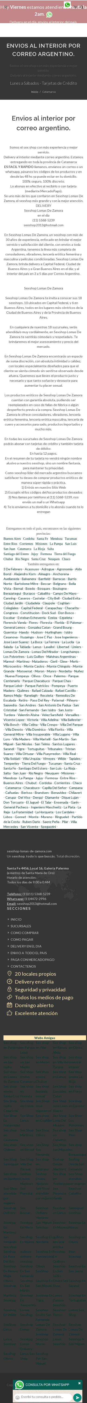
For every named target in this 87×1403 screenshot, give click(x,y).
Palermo (60, 676)
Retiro (23, 700)
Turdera (9, 715)
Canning (9, 598)
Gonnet (20, 817)
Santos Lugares (63, 744)
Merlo (74, 661)
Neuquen (54, 559)
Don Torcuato (13, 802)
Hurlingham (53, 632)
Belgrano (59, 584)
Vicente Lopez (13, 720)
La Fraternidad (22, 812)
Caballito (44, 593)
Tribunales (54, 749)
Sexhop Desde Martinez (59, 1164)
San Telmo (42, 744)
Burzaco (29, 593)
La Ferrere (52, 642)
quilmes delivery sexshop (26, 1256)
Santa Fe (42, 538)
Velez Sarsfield (52, 715)
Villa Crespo (49, 724)
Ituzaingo (27, 637)
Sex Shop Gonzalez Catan (59, 1091)
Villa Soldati (11, 758)
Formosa (46, 554)
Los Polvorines (14, 656)
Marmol (8, 661)
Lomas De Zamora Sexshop (43, 1329)
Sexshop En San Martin (26, 1285)
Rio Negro (22, 559)
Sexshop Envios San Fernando (43, 1315)
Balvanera (29, 579)
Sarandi (8, 749)
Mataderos (40, 661)
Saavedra (10, 705)
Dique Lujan (70, 797)
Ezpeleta (66, 618)
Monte (34, 817)
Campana (76, 788)
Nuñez (79, 671)
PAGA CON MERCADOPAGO (33, 960)
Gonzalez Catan (39, 627)
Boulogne (60, 588)
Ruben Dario (31, 822)
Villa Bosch (11, 724)
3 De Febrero (12, 569)
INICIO (16, 919)
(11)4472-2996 (35, 899)
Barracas (59, 579)
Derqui (38, 797)
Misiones (41, 544)
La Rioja (39, 549)
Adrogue (48, 569)
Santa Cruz (38, 559)
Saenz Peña (51, 822)
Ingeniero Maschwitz (46, 807)
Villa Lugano (61, 734)
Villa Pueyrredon (48, 754)
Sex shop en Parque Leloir (27, 1047)
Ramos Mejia (12, 695)
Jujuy (34, 554)
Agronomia (65, 569)
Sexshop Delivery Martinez (42, 1213)
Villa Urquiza (31, 758)
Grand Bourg (62, 627)
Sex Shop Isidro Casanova (10, 1106)
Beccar (46, 584)
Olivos (36, 676)
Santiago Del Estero (33, 768)
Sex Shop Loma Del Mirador (59, 1120)
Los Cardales (65, 812)
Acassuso (32, 569)
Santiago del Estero (16, 554)
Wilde (62, 758)
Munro (51, 671)
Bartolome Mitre (26, 584)
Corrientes (26, 544)
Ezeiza (52, 618)
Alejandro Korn (25, 574)
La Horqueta (44, 812)
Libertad (63, 647)
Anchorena (61, 574)
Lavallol (49, 647)
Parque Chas (61, 681)
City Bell (54, 598)
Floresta (46, 622)
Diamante (52, 797)
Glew (64, 661)
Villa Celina (30, 724)
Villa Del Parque (71, 724)
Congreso (10, 613)
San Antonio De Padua (55, 705)
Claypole (48, 603)
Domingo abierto (30, 1005)
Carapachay (53, 608)
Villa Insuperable (38, 734)
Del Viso (24, 797)
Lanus (37, 647)
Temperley (11, 763)
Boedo (30, 588)
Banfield (44, 579)
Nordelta (65, 671)
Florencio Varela (14, 622)
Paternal (58, 700)
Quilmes (23, 690)
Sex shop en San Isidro (10, 1062)
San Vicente (29, 827)
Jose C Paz (44, 637)
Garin (75, 802)
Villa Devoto (14, 729)
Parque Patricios (37, 686)
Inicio (34, 91)
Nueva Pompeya (17, 676)
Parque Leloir (13, 686)
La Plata (69, 807)
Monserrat (24, 671)
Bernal (18, 588)
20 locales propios (31, 974)
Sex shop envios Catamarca (28, 1076)
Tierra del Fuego (65, 554)
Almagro (44, 574)
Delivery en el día (30, 981)
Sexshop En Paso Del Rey (9, 1256)
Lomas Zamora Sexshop (59, 1300)
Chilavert (75, 793)
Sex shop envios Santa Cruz (11, 1091)
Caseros (24, 598)
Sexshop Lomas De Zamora (60, 1329)
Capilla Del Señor (54, 788)
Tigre (21, 749)
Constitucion (29, 613)
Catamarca (24, 549)
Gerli (53, 661)
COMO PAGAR (22, 939)
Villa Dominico (36, 729)
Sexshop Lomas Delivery (26, 1344)
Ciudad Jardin (13, 603)
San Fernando (29, 710)
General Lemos (14, 627)
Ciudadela (33, 603)
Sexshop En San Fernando (27, 1271)
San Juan (9, 549)
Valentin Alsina (28, 715)
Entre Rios (10, 544)
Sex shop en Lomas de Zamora (11, 1076)
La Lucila (68, 642)
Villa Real (69, 754)
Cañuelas (12, 793)
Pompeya (58, 686)
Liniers (76, 647)
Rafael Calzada (42, 690)
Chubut (8, 559)
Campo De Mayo (65, 593)
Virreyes (49, 758)
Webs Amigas (44, 1038)
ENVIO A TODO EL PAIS (29, 953)
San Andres (27, 705)
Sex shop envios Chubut (42, 1076)
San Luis (71, 544)
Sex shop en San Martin (26, 1062)
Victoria (32, 720)
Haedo (24, 632)
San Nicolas (24, 744)
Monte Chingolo (58, 666)
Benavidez (58, 793)
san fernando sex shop (10, 1242)
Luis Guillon (35, 656)
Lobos (7, 817)
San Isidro (49, 710)
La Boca (36, 642)
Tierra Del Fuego (34, 763)
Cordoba (28, 538)
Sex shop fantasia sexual (42, 1091)
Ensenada (61, 802)
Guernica (10, 632)
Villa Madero (21, 739)
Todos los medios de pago (40, 997)
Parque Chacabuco (36, 681)
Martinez (23, 661)
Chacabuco (31, 788)
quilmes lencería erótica (58, 1242)
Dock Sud (49, 613)
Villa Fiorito (56, 729)
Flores (33, 622)
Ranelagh (31, 695)
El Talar (46, 802)
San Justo (65, 710)
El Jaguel (32, 802)
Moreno (46, 817)
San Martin (61, 739)
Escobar (9, 618)
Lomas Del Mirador (45, 652)
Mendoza (56, 538)
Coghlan (64, 603)
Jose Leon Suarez (16, 642)
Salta (50, 549)
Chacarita (72, 608)
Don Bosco (66, 613)
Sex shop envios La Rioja (75, 1076)
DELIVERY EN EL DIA (26, 946)
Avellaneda (11, 579)
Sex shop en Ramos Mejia (60, 1047)
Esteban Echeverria (32, 618)
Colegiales (11, 608)
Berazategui (12, 593)
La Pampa (56, 544)
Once (47, 676)
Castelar (39, 598)
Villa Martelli (42, 739)
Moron (39, 671)
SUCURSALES (21, 926)
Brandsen (42, 793)
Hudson (37, 632)
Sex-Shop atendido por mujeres (77, 1179)
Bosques (44, 588)
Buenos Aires (12, 538)
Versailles (72, 715)
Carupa (10, 797)
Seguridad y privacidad (36, 989)
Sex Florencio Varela (59, 1193)
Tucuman (71, 538)
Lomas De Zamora (16, 652)
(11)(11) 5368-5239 (36, 894)
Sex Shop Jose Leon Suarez (60, 1106)
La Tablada (22, 647)
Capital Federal (32, 608)
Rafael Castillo (65, 690)
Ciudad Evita (71, 598)
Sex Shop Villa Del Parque (27, 1164)
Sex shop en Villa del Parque (60, 1062)
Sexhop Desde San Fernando (76, 1164)
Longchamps (70, 652)
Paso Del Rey (39, 700)
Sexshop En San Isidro (59, 1271)
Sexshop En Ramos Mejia (10, 1271)
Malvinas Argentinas (61, 656)
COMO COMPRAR (25, 933)
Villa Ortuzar (25, 754)
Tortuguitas (36, 749)
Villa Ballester (71, 720)
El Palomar (74, 622)
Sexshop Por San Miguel (42, 1358)
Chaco (66, 559)
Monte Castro (34, 666)
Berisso (26, 793)
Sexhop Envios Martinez (26, 1179)
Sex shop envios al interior (75, 1062)
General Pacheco (15, 807)
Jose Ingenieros (66, 637)
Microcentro (12, 666)
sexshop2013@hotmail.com (37, 904)
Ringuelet (62, 817)
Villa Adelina (49, 720)
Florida (59, 622)
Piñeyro (72, 700)
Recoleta (46, 695)
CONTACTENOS (23, 966)
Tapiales (75, 758)
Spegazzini (48, 827)
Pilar (65, 822)
